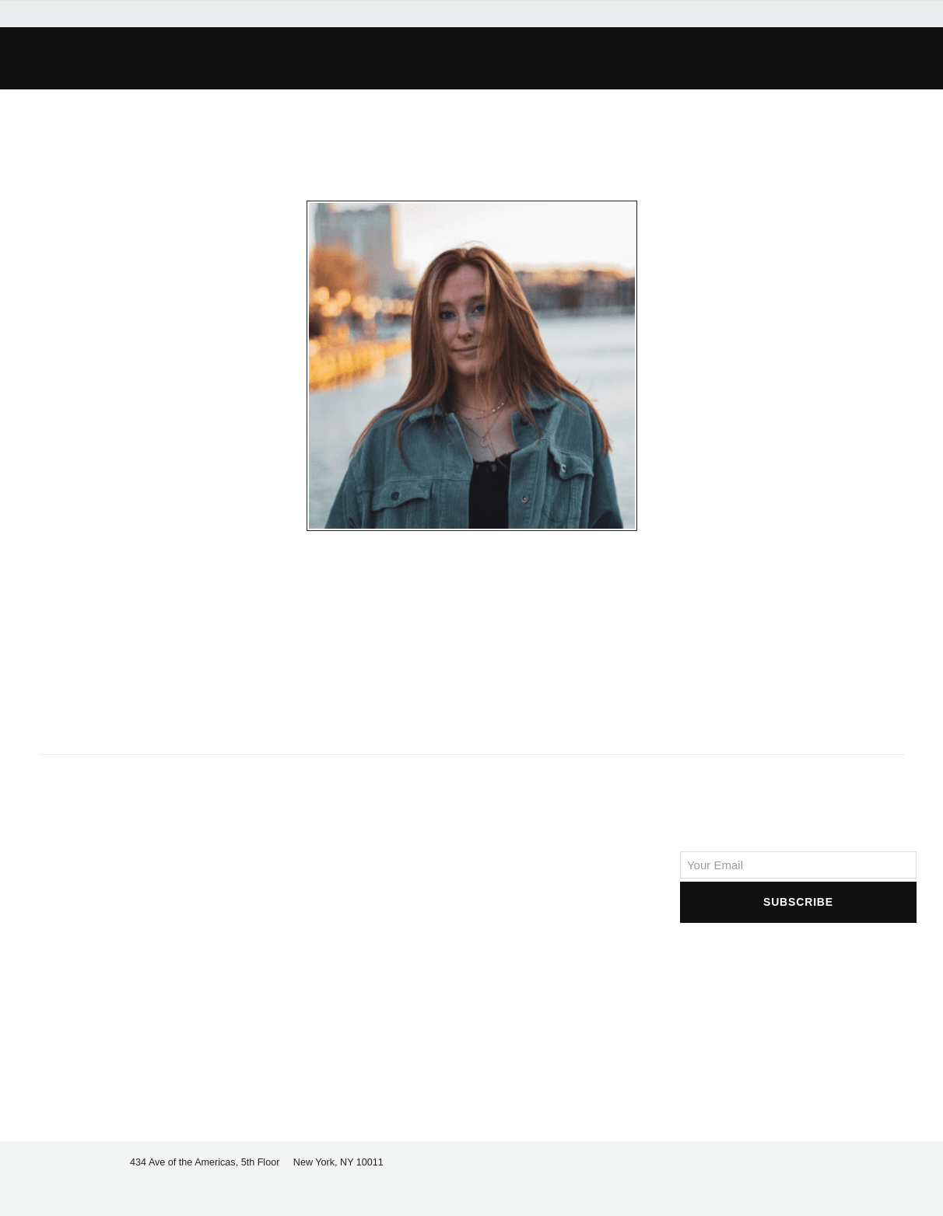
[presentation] (798, 956)
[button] (196, 58)
